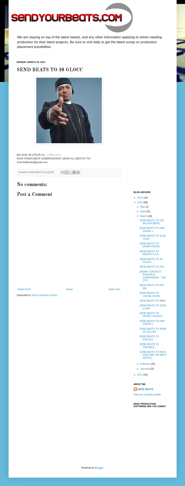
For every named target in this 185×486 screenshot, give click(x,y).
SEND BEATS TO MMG (153, 300)
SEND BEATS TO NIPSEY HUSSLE (151, 315)
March (144, 216)
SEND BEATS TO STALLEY (149, 338)
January (145, 368)
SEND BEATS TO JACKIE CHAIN (150, 294)
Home (69, 289)
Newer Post (24, 289)
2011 (140, 374)
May (142, 206)
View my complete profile (147, 394)
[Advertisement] (150, 122)
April (143, 211)
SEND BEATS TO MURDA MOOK (150, 245)
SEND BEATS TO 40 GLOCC (151, 260)
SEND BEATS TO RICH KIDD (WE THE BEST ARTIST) (153, 355)
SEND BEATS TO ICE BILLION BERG (152, 222)
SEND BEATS (145, 389)
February (145, 363)
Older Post (114, 289)
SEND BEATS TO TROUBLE (149, 346)
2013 (140, 197)
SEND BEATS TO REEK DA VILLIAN (153, 330)
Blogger (99, 467)
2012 (140, 202)
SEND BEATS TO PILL (152, 266)
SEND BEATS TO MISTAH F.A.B (149, 253)
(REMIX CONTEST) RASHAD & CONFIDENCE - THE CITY (153, 276)
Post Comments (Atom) (44, 295)
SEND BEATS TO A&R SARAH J (152, 229)
